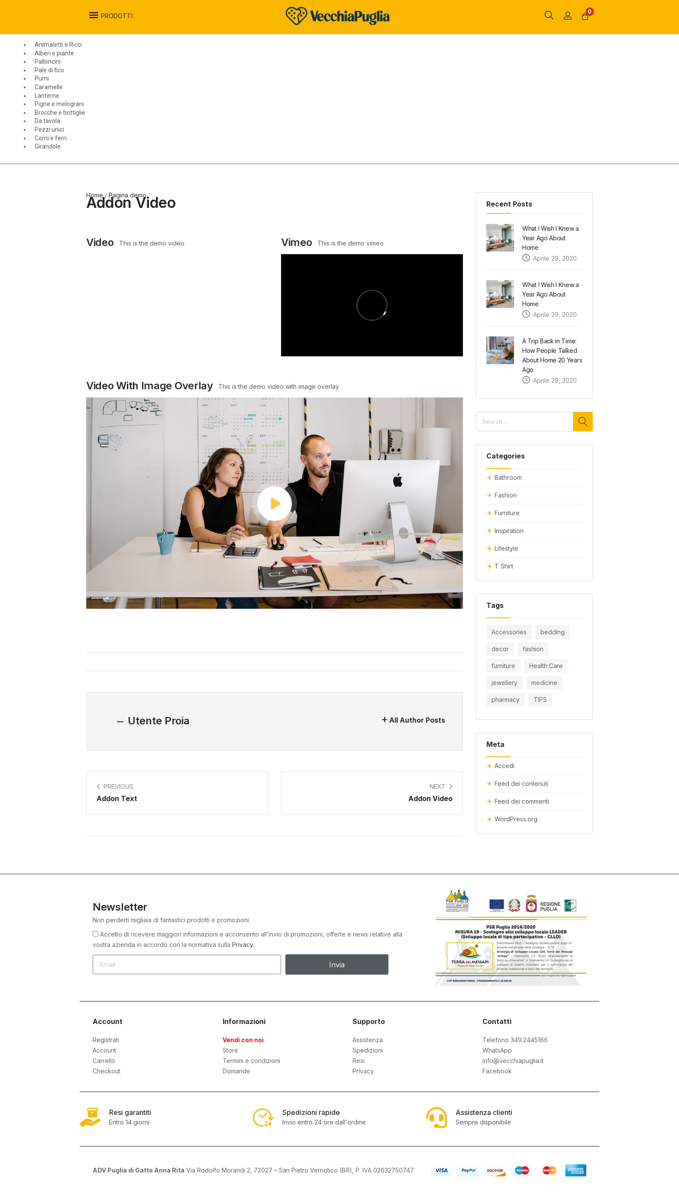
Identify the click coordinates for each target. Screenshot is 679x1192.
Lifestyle (506, 548)
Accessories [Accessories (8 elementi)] (509, 632)
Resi (358, 1060)
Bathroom (508, 477)
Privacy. (243, 944)
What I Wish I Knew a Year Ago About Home (550, 238)
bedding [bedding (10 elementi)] (552, 632)
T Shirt (504, 566)
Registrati (106, 1039)
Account (104, 1050)
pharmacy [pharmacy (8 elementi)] (505, 699)
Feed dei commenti (522, 801)
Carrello (104, 1060)
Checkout (106, 1071)
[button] (585, 16)
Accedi (504, 765)
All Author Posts (417, 720)
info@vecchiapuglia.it (512, 1060)
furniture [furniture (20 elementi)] (503, 665)
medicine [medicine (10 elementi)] (544, 682)
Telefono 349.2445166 (515, 1039)
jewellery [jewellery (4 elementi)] (504, 682)
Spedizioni (367, 1050)
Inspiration (509, 530)
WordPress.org (516, 819)
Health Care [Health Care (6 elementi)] (546, 665)
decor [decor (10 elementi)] (500, 649)
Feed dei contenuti (521, 783)
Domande (236, 1071)
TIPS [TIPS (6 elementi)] (540, 699)
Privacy (363, 1071)
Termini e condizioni (251, 1060)
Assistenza (367, 1039)
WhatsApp (497, 1050)
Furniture (507, 513)
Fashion (506, 495)
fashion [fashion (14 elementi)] (533, 649)
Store (230, 1050)
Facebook (497, 1071)
